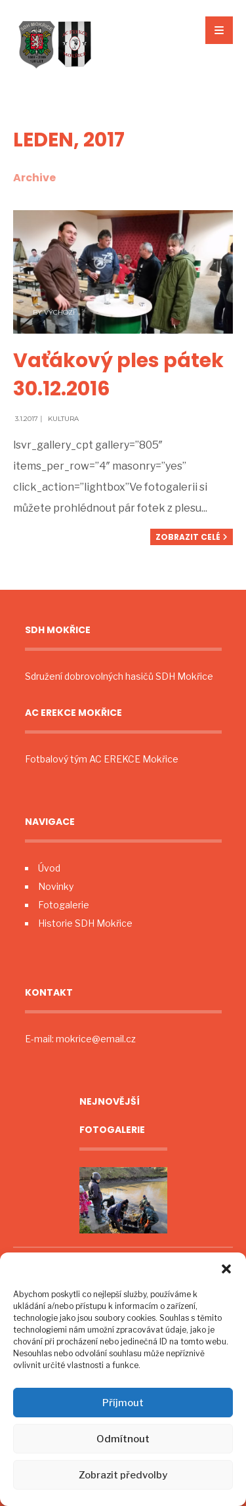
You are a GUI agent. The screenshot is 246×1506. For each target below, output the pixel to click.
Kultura (63, 418)
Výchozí (59, 312)
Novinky (55, 886)
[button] (226, 1268)
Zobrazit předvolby (123, 1475)
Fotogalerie (63, 904)
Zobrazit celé (191, 537)
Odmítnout (123, 1439)
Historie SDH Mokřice (85, 923)
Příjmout (123, 1403)
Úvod (49, 868)
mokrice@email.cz (96, 1038)
